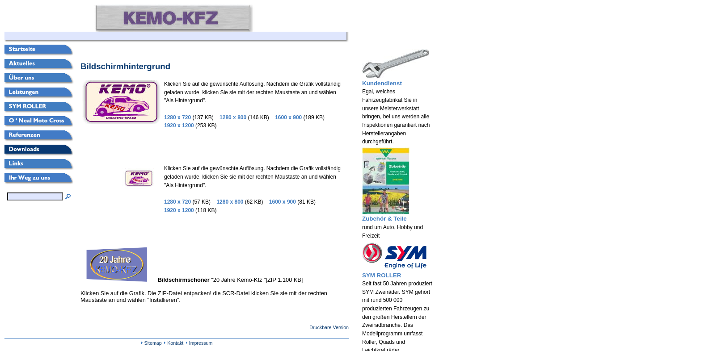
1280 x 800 (233, 117)
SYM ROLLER (381, 275)
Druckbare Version (329, 327)
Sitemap (153, 343)
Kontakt (175, 343)
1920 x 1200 (179, 125)
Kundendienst (382, 83)
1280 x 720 (177, 117)
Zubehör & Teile (384, 218)
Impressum (201, 343)
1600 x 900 (288, 117)
